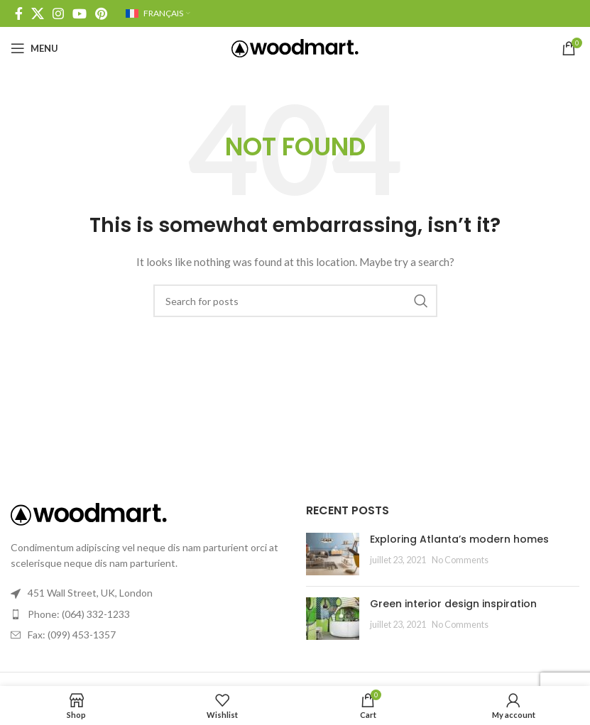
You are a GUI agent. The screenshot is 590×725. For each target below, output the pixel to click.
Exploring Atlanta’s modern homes (459, 539)
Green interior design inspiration (453, 604)
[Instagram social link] (58, 13)
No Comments (460, 560)
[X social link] (37, 13)
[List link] (148, 614)
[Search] (295, 300)
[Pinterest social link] (101, 13)
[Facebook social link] (19, 13)
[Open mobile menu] (34, 48)
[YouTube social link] (79, 13)
